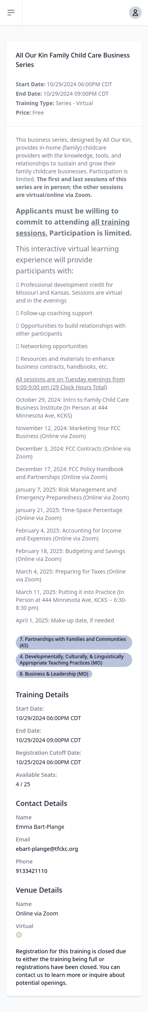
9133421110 (31, 871)
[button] (135, 12)
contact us (29, 975)
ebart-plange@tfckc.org (47, 848)
